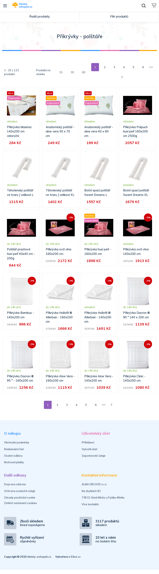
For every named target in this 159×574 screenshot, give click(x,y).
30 (72, 72)
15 (60, 72)
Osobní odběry (13, 460)
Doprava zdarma (15, 488)
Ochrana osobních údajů (19, 495)
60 (83, 72)
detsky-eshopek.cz (39, 561)
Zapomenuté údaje (94, 460)
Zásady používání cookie (19, 502)
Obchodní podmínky (16, 447)
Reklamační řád (13, 453)
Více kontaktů (90, 508)
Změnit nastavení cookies (20, 507)
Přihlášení (88, 447)
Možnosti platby (14, 466)
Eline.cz (76, 561)
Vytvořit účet (89, 453)
